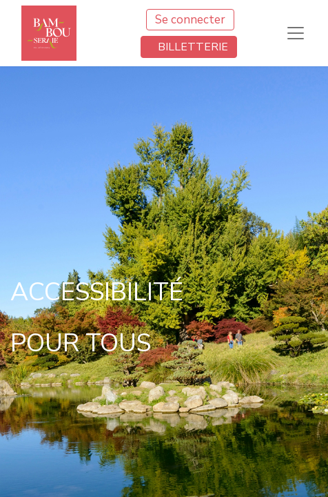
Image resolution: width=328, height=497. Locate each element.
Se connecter (190, 20)
